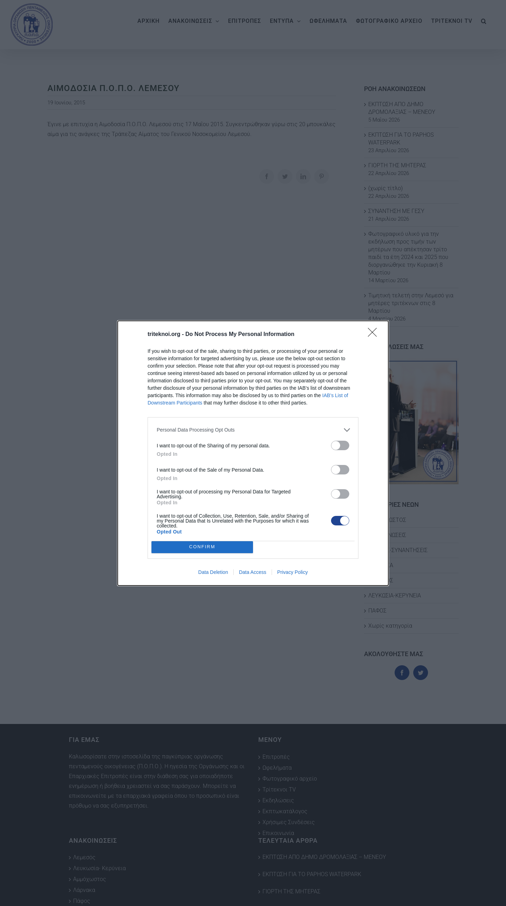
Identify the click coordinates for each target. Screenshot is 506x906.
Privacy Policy (292, 572)
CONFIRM (202, 547)
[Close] (374, 334)
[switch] (340, 445)
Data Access (252, 572)
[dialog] (253, 453)
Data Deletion (213, 572)
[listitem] (253, 430)
